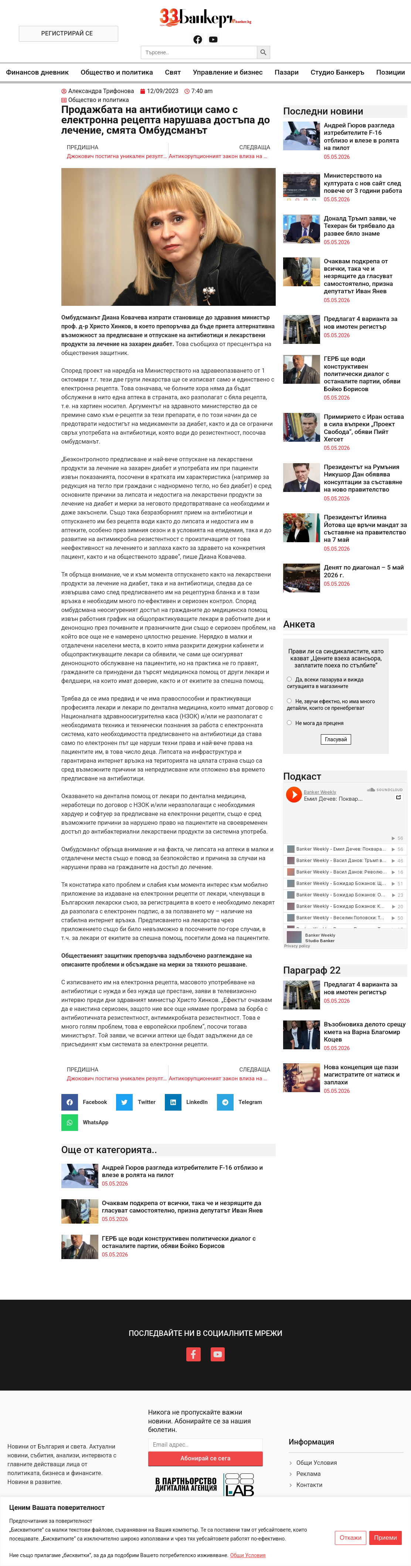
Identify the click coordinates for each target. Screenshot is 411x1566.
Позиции (390, 72)
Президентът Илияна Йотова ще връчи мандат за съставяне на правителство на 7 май (365, 528)
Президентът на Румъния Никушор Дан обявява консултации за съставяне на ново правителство (363, 478)
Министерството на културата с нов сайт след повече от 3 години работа (363, 183)
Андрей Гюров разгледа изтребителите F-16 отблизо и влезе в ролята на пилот (361, 136)
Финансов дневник (37, 72)
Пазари (287, 72)
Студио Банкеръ (337, 72)
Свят (173, 72)
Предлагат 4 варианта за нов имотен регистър (360, 322)
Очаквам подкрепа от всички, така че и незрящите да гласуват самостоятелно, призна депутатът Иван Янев (182, 1206)
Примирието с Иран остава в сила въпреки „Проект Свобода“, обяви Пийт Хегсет (364, 428)
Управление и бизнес (228, 72)
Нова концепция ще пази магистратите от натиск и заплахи (362, 1074)
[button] (87, 1102)
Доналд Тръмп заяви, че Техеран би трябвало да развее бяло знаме (360, 226)
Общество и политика (117, 72)
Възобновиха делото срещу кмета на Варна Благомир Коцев (364, 1031)
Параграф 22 (312, 970)
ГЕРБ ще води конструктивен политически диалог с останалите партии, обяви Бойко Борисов (179, 1242)
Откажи (350, 1538)
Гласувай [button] (336, 739)
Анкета (299, 624)
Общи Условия (248, 1555)
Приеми (385, 1538)
